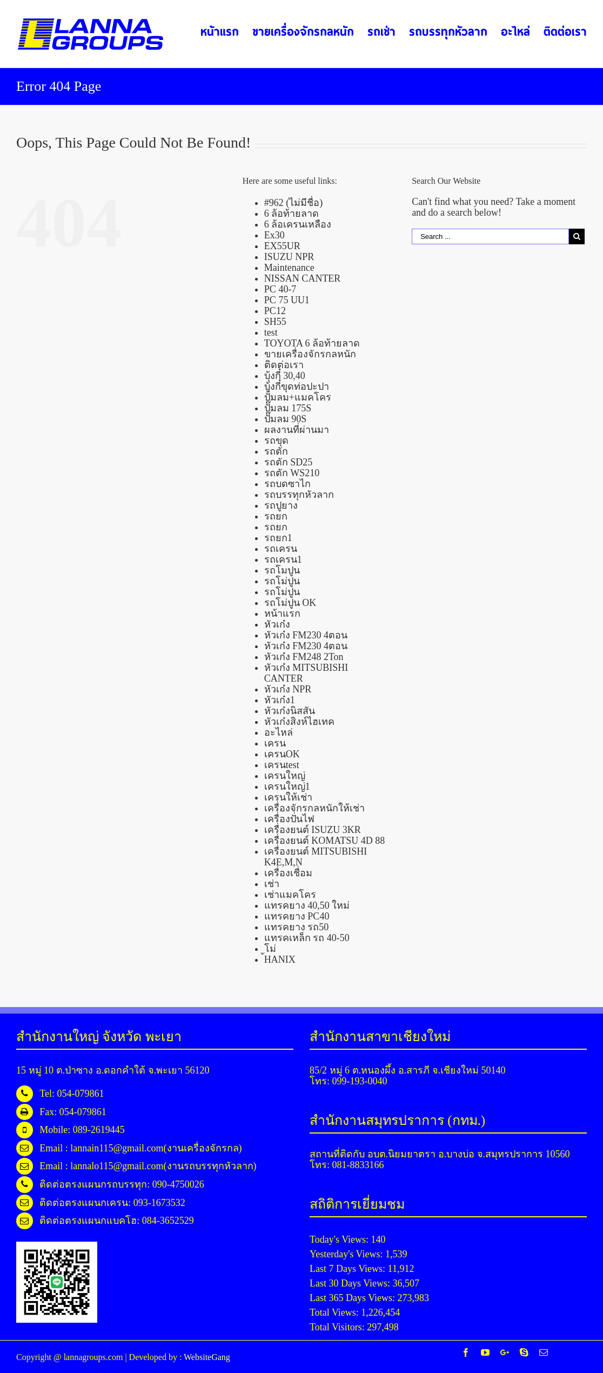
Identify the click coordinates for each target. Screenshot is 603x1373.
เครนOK (282, 754)
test (271, 332)
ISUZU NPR (289, 256)
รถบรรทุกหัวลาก (299, 494)
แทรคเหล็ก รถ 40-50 (307, 937)
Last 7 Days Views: (349, 1268)
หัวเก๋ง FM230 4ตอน (305, 635)
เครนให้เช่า (288, 797)
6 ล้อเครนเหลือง (298, 224)
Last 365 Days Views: (354, 1297)
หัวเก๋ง (277, 624)
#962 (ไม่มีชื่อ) (293, 202)
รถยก (275, 516)
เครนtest (281, 764)
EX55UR (282, 246)
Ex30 (274, 235)
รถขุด (276, 440)
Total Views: (335, 1312)
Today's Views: (340, 1239)
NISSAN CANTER (302, 278)
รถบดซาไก (287, 483)
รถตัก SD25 (288, 462)
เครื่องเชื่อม (288, 873)
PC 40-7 (280, 289)
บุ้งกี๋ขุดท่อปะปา (296, 386)
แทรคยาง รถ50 (296, 927)
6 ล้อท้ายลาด (291, 213)
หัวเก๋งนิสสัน (289, 710)
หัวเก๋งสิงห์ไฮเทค (299, 721)
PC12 (275, 310)
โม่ (270, 948)
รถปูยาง (281, 505)
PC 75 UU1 (287, 300)
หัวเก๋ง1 (279, 700)
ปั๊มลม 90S (285, 419)
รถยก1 (278, 537)
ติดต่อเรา (284, 364)
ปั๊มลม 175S (288, 408)
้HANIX (280, 959)
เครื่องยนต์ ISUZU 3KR (312, 829)
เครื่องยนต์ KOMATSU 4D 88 (324, 840)
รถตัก (276, 451)
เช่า (271, 883)
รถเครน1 (283, 559)
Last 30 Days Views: (351, 1283)
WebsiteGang (207, 1357)
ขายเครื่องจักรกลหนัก (310, 354)
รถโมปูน (282, 570)
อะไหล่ (278, 732)
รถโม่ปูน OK (290, 602)
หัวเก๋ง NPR (288, 689)
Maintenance (289, 267)
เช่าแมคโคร (290, 894)
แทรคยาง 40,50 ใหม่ (307, 905)
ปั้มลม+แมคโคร (297, 397)
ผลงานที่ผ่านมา (296, 429)
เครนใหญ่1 (287, 786)
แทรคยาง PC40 (297, 916)
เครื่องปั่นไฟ (289, 819)
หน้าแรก (282, 613)
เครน (275, 743)
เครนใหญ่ (284, 775)
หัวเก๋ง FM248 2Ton (304, 656)
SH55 (275, 321)
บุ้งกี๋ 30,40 (284, 375)
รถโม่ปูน (282, 581)
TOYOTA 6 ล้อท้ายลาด (312, 343)
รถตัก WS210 (292, 473)
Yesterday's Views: (347, 1254)
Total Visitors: (338, 1327)
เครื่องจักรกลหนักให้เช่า (314, 808)
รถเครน (280, 548)
